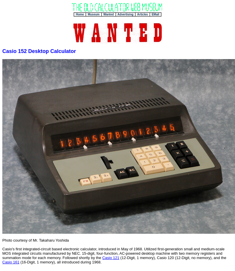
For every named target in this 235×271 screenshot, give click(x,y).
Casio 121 (111, 258)
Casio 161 (10, 262)
